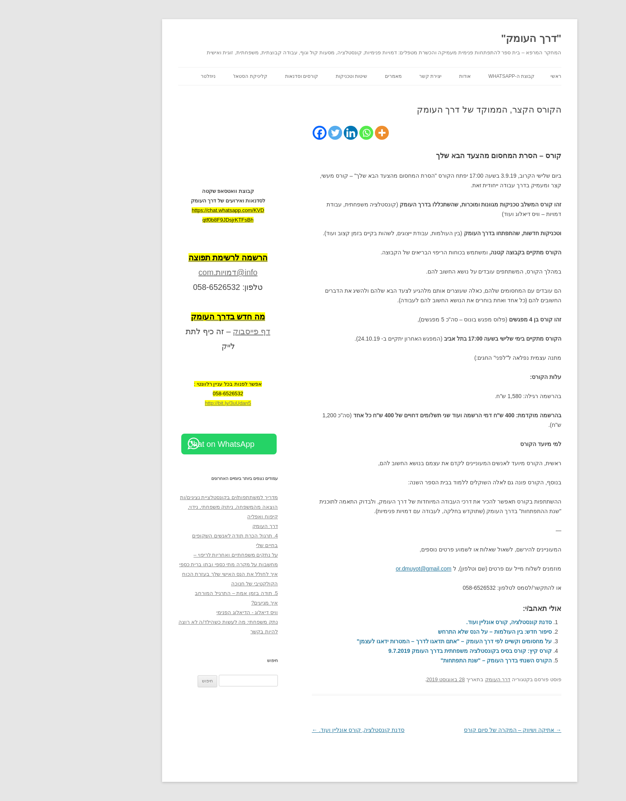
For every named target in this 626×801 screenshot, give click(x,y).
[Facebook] (263, 133)
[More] (325, 133)
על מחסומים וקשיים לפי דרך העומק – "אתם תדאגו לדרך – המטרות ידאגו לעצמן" (397, 641)
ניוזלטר (151, 76)
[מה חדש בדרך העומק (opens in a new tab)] (171, 316)
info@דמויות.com (171, 272)
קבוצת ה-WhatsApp (455, 76)
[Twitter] (278, 133)
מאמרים (336, 76)
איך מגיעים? (207, 603)
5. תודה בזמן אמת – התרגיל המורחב (179, 593)
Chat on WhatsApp (164, 444)
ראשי (499, 76)
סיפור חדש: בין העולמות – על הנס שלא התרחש (438, 632)
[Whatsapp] (310, 133)
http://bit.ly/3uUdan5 (171, 403)
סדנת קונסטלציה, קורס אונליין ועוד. (452, 622)
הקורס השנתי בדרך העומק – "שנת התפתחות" (439, 660)
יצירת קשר (374, 76)
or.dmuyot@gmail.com (366, 568)
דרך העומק (441, 679)
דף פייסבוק (195, 331)
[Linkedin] (294, 133)
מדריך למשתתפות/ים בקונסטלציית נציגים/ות (172, 497)
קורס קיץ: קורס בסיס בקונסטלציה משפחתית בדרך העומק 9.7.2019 (413, 651)
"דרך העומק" (474, 38)
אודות (408, 76)
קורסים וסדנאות (244, 76)
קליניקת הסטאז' (193, 76)
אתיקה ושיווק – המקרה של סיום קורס (456, 730)
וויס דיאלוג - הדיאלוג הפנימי (190, 612)
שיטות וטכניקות (295, 76)
